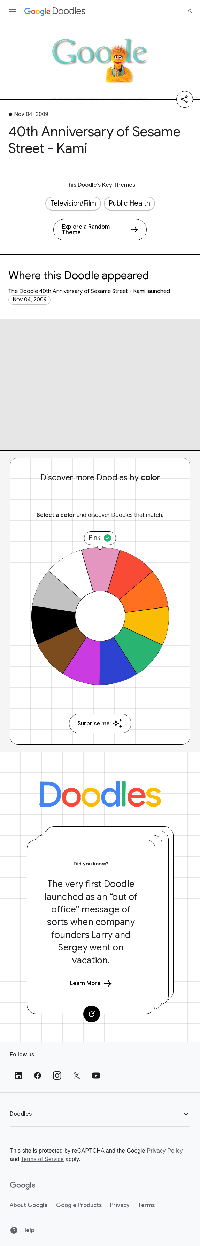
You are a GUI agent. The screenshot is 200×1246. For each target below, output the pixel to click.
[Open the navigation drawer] (12, 11)
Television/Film (73, 203)
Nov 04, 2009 (30, 299)
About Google (29, 1205)
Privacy (120, 1205)
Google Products (79, 1205)
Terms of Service (42, 1159)
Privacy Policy (165, 1151)
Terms (146, 1205)
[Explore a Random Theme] (100, 229)
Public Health (129, 203)
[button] (100, 1113)
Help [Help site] (22, 1230)
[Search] (190, 11)
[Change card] (91, 1014)
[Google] (23, 1185)
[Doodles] (100, 794)
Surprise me (100, 723)
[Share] (184, 99)
